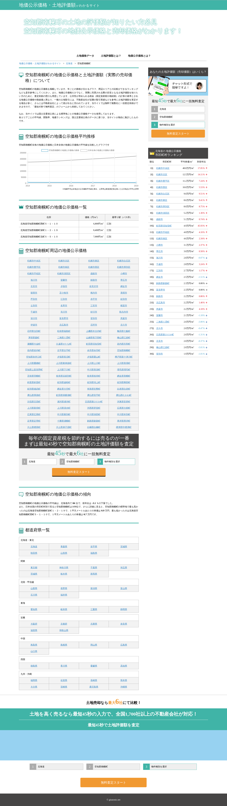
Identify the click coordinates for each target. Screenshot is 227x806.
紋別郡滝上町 (93, 382)
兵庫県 (93, 624)
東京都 (34, 567)
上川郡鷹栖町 (34, 363)
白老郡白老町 (123, 389)
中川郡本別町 (123, 414)
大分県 (34, 687)
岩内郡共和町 (123, 344)
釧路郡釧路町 (93, 421)
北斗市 (123, 325)
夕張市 (64, 286)
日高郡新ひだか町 (94, 401)
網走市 (123, 286)
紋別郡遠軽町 (63, 382)
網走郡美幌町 (123, 376)
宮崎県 (64, 687)
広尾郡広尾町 (34, 414)
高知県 (123, 666)
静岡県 (123, 609)
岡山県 (93, 645)
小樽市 (123, 273)
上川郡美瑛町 (123, 363)
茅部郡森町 (33, 337)
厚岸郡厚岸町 (123, 421)
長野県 (64, 588)
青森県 (64, 546)
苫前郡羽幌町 (34, 376)
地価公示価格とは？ (139, 55)
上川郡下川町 (63, 369)
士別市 (34, 305)
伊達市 (34, 325)
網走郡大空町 (63, 389)
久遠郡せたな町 (64, 344)
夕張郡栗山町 (93, 357)
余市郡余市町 (93, 350)
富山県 (123, 588)
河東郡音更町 (123, 401)
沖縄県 (123, 687)
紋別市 (123, 299)
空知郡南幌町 (123, 350)
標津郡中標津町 (123, 427)
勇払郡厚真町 (34, 395)
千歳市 (34, 312)
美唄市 (123, 293)
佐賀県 (64, 680)
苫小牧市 (63, 293)
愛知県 (34, 609)
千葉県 (93, 567)
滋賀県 (34, 630)
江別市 (64, 299)
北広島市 (63, 325)
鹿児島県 (93, 687)
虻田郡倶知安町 (94, 344)
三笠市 (93, 305)
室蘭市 (64, 280)
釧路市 (93, 280)
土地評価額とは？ (111, 55)
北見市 (34, 286)
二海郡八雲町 (63, 337)
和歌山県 (63, 630)
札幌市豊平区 (34, 267)
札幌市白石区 (123, 261)
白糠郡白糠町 (93, 427)
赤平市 (93, 299)
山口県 (34, 651)
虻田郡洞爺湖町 (64, 395)
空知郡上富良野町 (34, 369)
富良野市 (63, 318)
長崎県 (93, 680)
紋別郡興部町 (123, 382)
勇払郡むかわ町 (123, 395)
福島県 (93, 553)
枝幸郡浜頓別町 (64, 376)
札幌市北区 (63, 261)
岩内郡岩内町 (34, 350)
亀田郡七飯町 (123, 331)
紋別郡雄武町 (34, 389)
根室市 (123, 305)
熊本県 (123, 680)
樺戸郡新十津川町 (124, 357)
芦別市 (34, 299)
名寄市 (64, 305)
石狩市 (93, 325)
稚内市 (93, 293)
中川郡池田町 (93, 414)
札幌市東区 (93, 261)
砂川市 (93, 312)
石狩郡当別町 (34, 331)
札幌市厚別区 (123, 267)
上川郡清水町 (63, 408)
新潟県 (93, 588)
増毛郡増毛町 (123, 369)
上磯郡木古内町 (94, 331)
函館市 (93, 273)
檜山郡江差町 (123, 337)
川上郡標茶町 (34, 427)
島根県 (64, 645)
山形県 (64, 553)
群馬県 (93, 574)
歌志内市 (123, 312)
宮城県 (123, 546)
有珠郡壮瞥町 (93, 389)
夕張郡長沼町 (63, 357)
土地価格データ (85, 55)
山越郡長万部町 (94, 337)
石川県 (34, 595)
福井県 (64, 595)
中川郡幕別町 (63, 414)
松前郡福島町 (63, 331)
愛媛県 (93, 666)
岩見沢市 (93, 286)
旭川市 (34, 280)
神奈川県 (63, 567)
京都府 (64, 624)
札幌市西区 (93, 267)
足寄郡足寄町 (34, 421)
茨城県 (34, 574)
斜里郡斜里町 (34, 382)
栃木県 (64, 574)
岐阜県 (64, 609)
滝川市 (64, 312)
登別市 (93, 318)
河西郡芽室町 (93, 408)
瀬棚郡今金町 (34, 344)
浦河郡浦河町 (63, 401)
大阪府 (34, 624)
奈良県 (123, 624)
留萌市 (34, 293)
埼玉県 (123, 567)
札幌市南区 (63, 267)
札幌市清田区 (63, 273)
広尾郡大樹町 (123, 408)
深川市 (34, 318)
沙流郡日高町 (34, 401)
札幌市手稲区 (34, 273)
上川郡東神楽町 (64, 363)
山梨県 (34, 588)
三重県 (93, 609)
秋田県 (34, 553)
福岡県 (34, 680)
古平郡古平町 (63, 350)
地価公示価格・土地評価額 (59, 5)
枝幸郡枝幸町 (93, 376)
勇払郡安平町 (93, 395)
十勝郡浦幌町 (63, 421)
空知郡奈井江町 (34, 357)
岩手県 (93, 546)
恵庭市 (123, 318)
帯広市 (123, 280)
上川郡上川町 (93, 363)
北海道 (34, 546)
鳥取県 (34, 645)
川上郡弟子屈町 (64, 427)
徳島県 (34, 666)
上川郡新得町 (34, 408)
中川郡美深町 (93, 369)
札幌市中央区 (34, 261)
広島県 (123, 645)
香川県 (64, 666)
